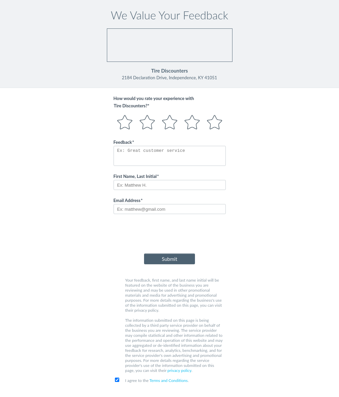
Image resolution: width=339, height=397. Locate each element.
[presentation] (169, 235)
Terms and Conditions (168, 380)
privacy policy (179, 370)
